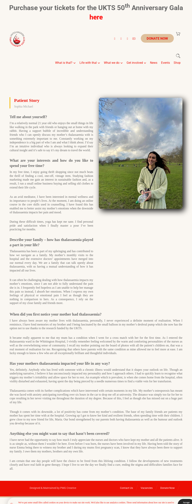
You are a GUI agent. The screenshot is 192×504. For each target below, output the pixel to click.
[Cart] (178, 33)
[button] (115, 39)
